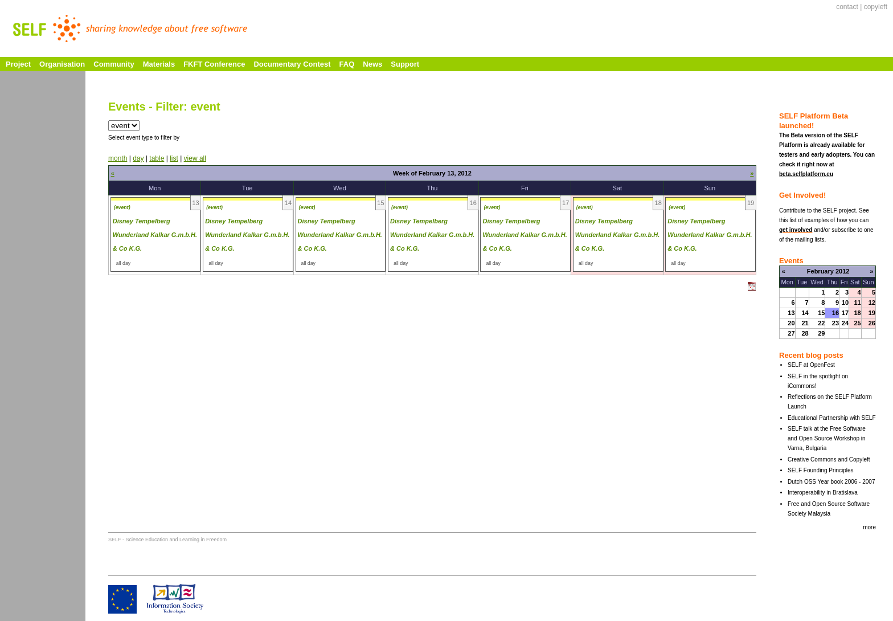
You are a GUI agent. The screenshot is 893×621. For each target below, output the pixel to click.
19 (872, 312)
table (156, 158)
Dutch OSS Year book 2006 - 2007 (831, 482)
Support (405, 64)
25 (857, 323)
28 (804, 333)
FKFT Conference (214, 64)
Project (18, 64)
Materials (159, 64)
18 (857, 312)
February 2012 (828, 271)
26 (872, 323)
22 (821, 323)
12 (872, 302)
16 (835, 312)
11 (857, 302)
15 (821, 312)
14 (804, 312)
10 (845, 302)
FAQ (347, 64)
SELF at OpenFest (811, 365)
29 (821, 333)
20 (791, 323)
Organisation (62, 64)
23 (835, 323)
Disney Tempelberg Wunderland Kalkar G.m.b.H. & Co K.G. (155, 235)
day (138, 158)
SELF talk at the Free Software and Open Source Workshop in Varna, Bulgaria (827, 438)
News (372, 64)
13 (791, 312)
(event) (122, 207)
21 (804, 323)
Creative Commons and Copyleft (829, 459)
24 (845, 323)
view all (195, 158)
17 (845, 312)
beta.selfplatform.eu (806, 174)
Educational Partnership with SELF (832, 418)
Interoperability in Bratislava (823, 492)
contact (847, 7)
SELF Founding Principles (821, 470)
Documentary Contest (291, 64)
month (117, 158)
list (174, 158)
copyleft (875, 7)
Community (113, 64)
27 (791, 333)
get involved (795, 230)
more (869, 527)
